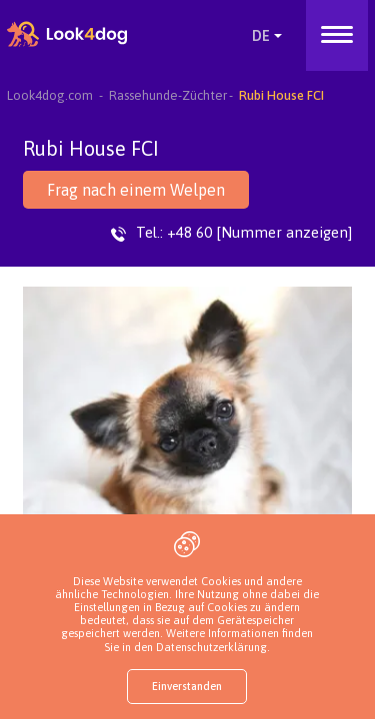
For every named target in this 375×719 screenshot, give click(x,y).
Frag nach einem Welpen (136, 190)
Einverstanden (187, 686)
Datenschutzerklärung (211, 647)
